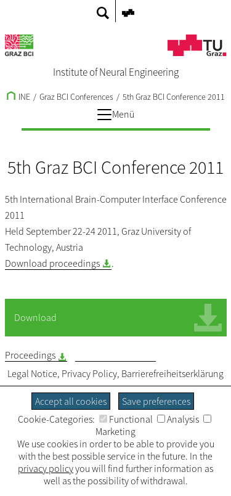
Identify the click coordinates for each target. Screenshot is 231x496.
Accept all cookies (71, 401)
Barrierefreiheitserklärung (172, 373)
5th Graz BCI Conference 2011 (174, 96)
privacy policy (45, 468)
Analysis (178, 419)
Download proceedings (52, 263)
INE (18, 96)
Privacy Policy (89, 373)
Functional (126, 419)
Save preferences (156, 401)
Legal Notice (32, 373)
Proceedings (30, 355)
